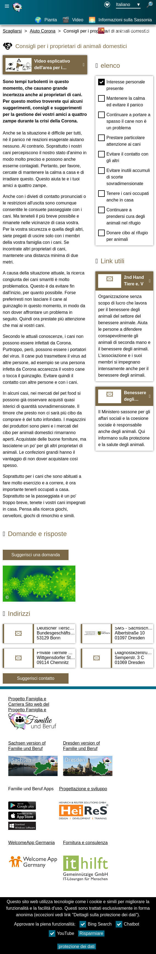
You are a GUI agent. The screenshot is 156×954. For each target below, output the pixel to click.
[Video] (73, 20)
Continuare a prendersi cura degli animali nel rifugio (121, 216)
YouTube (61, 933)
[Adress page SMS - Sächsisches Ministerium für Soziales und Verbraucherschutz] (117, 636)
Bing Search (96, 924)
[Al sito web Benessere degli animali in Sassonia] (124, 419)
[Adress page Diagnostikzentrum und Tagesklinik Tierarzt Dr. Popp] (117, 661)
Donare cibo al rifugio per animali (123, 236)
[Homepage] (18, 12)
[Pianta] (45, 20)
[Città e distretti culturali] (124, 31)
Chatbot (127, 924)
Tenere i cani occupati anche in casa (123, 196)
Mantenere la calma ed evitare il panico (121, 101)
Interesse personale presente (121, 85)
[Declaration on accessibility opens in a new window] (107, 4)
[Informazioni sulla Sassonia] (120, 20)
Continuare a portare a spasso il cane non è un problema (124, 121)
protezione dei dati (77, 946)
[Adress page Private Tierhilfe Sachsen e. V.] (39, 661)
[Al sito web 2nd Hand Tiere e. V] (124, 326)
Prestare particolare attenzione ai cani (121, 140)
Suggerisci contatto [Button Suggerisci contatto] (35, 678)
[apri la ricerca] (149, 4)
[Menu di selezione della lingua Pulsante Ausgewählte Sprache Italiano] (128, 4)
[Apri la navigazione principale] (7, 6)
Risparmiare (91, 933)
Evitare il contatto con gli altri (123, 157)
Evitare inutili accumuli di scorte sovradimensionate (124, 176)
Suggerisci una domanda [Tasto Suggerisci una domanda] (35, 554)
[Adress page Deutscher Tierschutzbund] (39, 636)
